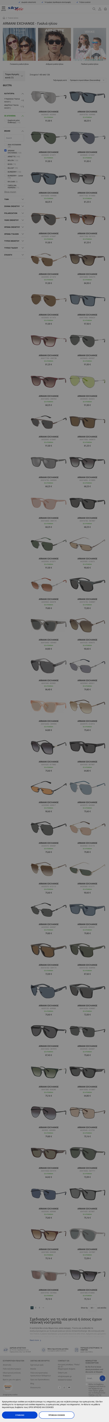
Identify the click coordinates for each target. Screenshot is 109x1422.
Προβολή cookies (56, 1415)
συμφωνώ (19, 1415)
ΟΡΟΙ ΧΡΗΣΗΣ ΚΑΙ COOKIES (41, 1407)
